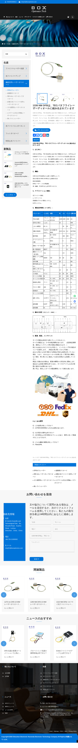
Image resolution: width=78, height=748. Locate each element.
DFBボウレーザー (39, 44)
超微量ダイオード (13, 93)
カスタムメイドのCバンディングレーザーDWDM (22, 153)
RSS (61, 731)
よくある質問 (9, 710)
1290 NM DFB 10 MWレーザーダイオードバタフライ (38, 603)
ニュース (21, 17)
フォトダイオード (12, 133)
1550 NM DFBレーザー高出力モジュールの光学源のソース (22, 185)
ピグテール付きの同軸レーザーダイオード (16, 114)
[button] (3, 595)
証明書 (7, 676)
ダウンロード (28, 17)
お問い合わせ (49, 17)
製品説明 (36, 140)
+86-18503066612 (53, 706)
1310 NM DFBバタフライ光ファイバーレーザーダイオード (64, 603)
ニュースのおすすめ (39, 618)
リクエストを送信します (38, 17)
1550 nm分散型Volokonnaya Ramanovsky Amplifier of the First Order (22, 174)
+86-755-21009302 (11, 539)
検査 (6, 713)
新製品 (7, 149)
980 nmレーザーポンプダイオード (15, 98)
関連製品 (39, 569)
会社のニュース (9, 703)
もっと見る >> (9, 608)
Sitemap (56, 731)
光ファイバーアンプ (13, 76)
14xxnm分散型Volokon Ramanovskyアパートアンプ (21, 164)
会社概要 (7, 673)
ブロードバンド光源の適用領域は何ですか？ (38, 652)
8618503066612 (11, 2)
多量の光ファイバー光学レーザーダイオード (16, 103)
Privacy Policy (73, 731)
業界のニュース (9, 706)
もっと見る (10, 195)
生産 (16, 17)
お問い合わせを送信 (41, 130)
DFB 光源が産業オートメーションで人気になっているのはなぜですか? (12, 652)
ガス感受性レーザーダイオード (16, 109)
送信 (36, 559)
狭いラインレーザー (13, 118)
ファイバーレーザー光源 (15, 69)
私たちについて (10, 17)
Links (50, 731)
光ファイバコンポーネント (15, 126)
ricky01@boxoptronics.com (28, 2)
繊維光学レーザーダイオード (21, 44)
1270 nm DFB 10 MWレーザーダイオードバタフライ (12, 603)
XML (65, 731)
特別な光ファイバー (13, 141)
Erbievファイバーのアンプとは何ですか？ (64, 652)
